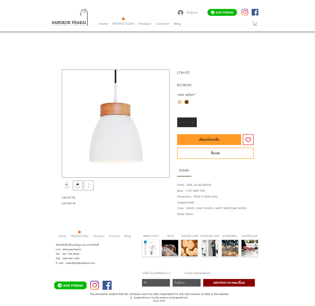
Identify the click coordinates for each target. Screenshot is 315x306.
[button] (177, 23)
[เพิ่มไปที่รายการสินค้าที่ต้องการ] (248, 139)
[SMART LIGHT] (151, 236)
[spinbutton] (187, 122)
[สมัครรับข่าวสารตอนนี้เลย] (229, 283)
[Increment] (192, 122)
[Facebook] (255, 12)
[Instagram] (245, 12)
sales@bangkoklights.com (80, 263)
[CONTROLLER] (249, 236)
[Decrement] (181, 122)
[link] (184, 170)
